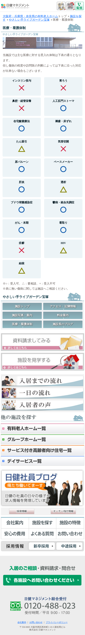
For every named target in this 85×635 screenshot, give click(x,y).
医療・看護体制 (22, 324)
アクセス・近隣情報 (63, 306)
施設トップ (22, 306)
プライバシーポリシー (57, 622)
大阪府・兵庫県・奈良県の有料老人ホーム (30, 16)
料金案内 (63, 315)
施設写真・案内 (22, 315)
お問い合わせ (35, 622)
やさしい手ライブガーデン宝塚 (29, 19)
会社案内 (21, 622)
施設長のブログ (63, 324)
